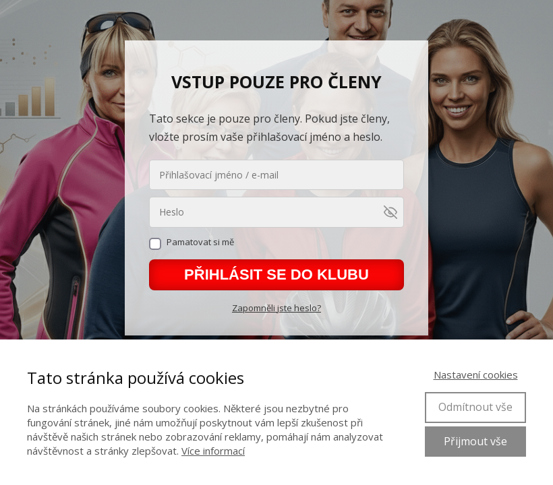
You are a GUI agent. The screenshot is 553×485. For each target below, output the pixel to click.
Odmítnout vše (475, 406)
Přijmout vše (475, 441)
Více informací (213, 450)
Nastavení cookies (476, 374)
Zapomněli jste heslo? (276, 308)
